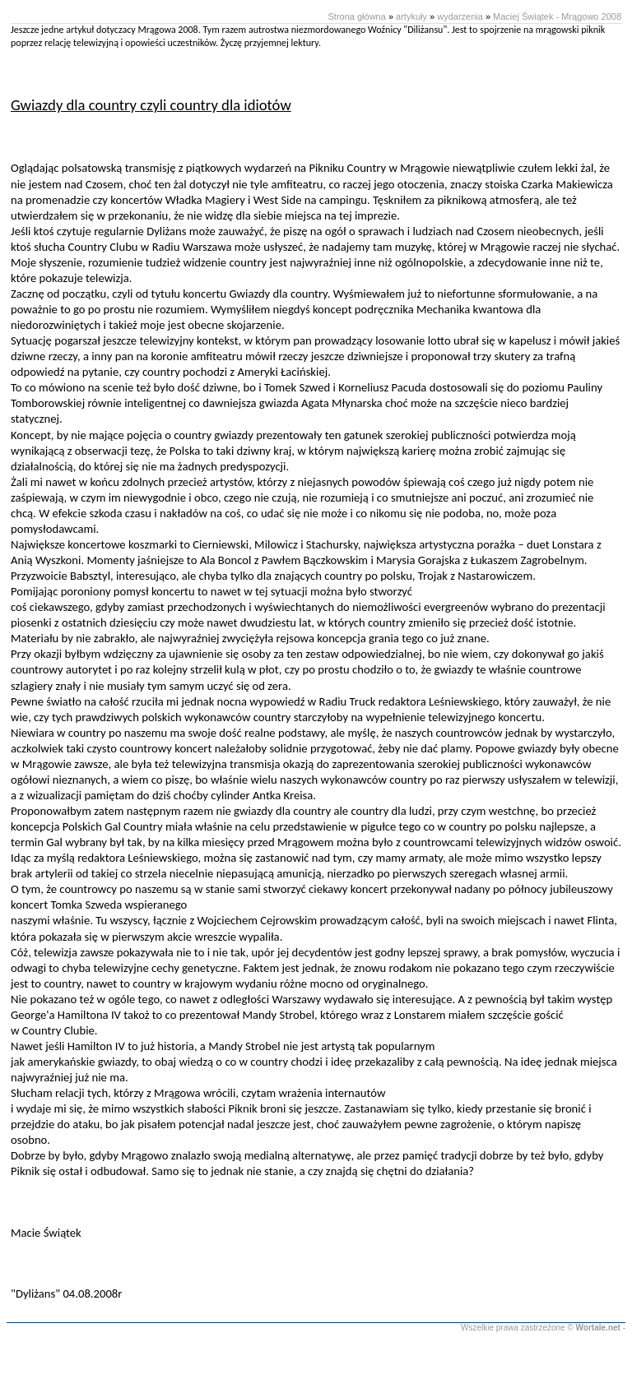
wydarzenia (460, 16)
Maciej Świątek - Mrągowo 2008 (557, 16)
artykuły (411, 16)
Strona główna (357, 16)
